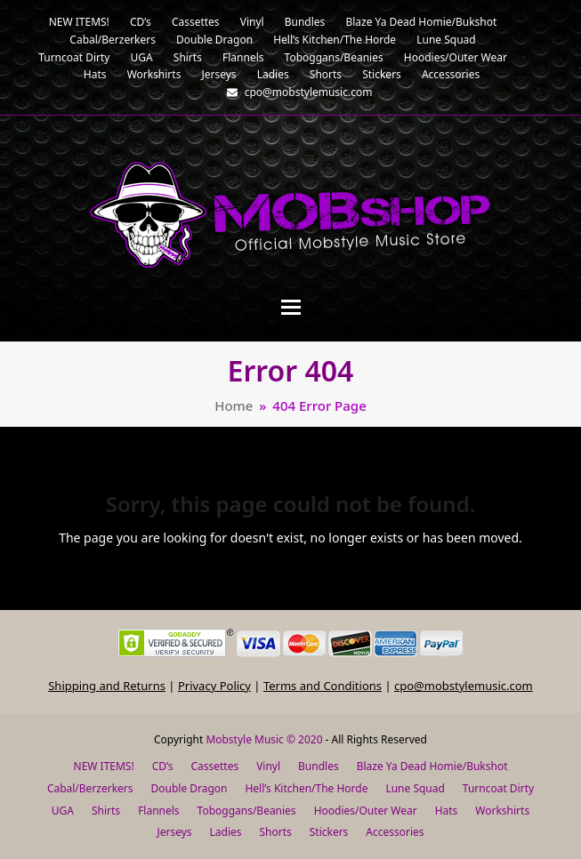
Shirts (106, 810)
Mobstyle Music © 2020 (264, 739)
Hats (446, 810)
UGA (63, 810)
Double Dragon (189, 788)
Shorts (275, 831)
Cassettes (214, 766)
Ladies (226, 831)
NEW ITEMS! (104, 766)
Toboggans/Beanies (247, 810)
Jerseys (174, 831)
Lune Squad (414, 788)
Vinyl (268, 766)
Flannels (158, 810)
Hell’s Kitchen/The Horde (306, 788)
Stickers (329, 831)
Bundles (318, 766)
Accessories (395, 831)
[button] (291, 307)
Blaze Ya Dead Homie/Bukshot (432, 766)
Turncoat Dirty (498, 788)
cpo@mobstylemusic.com (463, 686)
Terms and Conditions (322, 686)
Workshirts (502, 810)
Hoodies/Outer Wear (365, 810)
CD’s (162, 766)
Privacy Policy (214, 686)
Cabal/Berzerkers (90, 788)
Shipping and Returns (106, 686)
